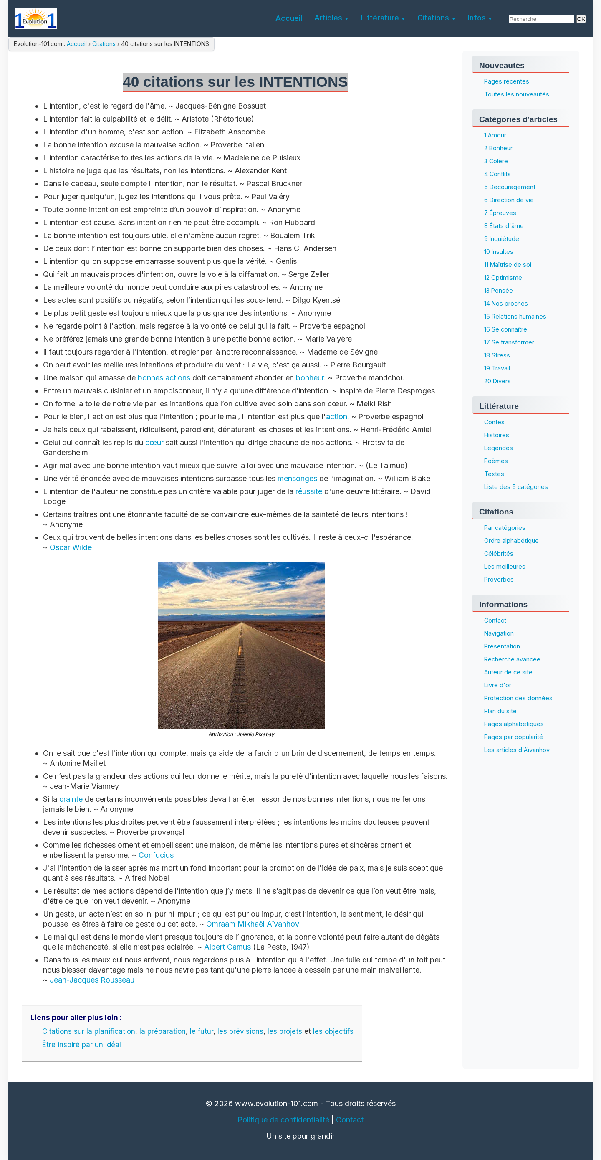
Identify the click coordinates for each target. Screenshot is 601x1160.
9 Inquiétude (501, 238)
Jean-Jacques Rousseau (92, 979)
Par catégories (504, 527)
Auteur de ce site (508, 672)
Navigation (499, 633)
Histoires (496, 434)
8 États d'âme (504, 225)
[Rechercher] (541, 19)
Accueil (77, 43)
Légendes (498, 447)
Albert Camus (227, 946)
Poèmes (496, 460)
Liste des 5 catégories (516, 486)
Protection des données (518, 698)
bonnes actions (164, 377)
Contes (494, 422)
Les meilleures (504, 566)
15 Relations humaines (515, 316)
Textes (494, 473)
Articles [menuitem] (328, 17)
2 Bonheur (498, 148)
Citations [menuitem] (433, 17)
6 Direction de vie (509, 199)
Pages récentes (506, 81)
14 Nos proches (506, 303)
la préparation (162, 1031)
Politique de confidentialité (283, 1119)
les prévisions (240, 1031)
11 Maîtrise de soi (507, 264)
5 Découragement (509, 186)
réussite (308, 491)
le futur (201, 1031)
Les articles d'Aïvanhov (517, 749)
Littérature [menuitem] (380, 17)
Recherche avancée (512, 659)
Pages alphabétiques (514, 723)
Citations (104, 43)
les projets (285, 1031)
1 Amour (495, 135)
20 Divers (497, 381)
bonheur (310, 377)
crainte (71, 799)
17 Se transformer (509, 342)
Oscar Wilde (71, 547)
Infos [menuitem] (477, 17)
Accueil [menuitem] (288, 18)
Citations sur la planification (88, 1031)
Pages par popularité (513, 736)
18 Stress (497, 355)
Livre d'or (497, 685)
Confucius (156, 855)
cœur (154, 442)
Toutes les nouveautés (516, 94)
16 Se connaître (505, 329)
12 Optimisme (503, 277)
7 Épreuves (500, 212)
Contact (495, 620)
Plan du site (500, 710)
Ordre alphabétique (511, 540)
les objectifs (333, 1031)
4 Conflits (497, 173)
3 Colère (496, 161)
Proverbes (499, 579)
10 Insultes (498, 251)
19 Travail (497, 368)
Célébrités (498, 553)
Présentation (502, 646)
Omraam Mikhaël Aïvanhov (252, 923)
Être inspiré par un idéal (81, 1045)
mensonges (297, 478)
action (336, 416)
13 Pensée (498, 290)
